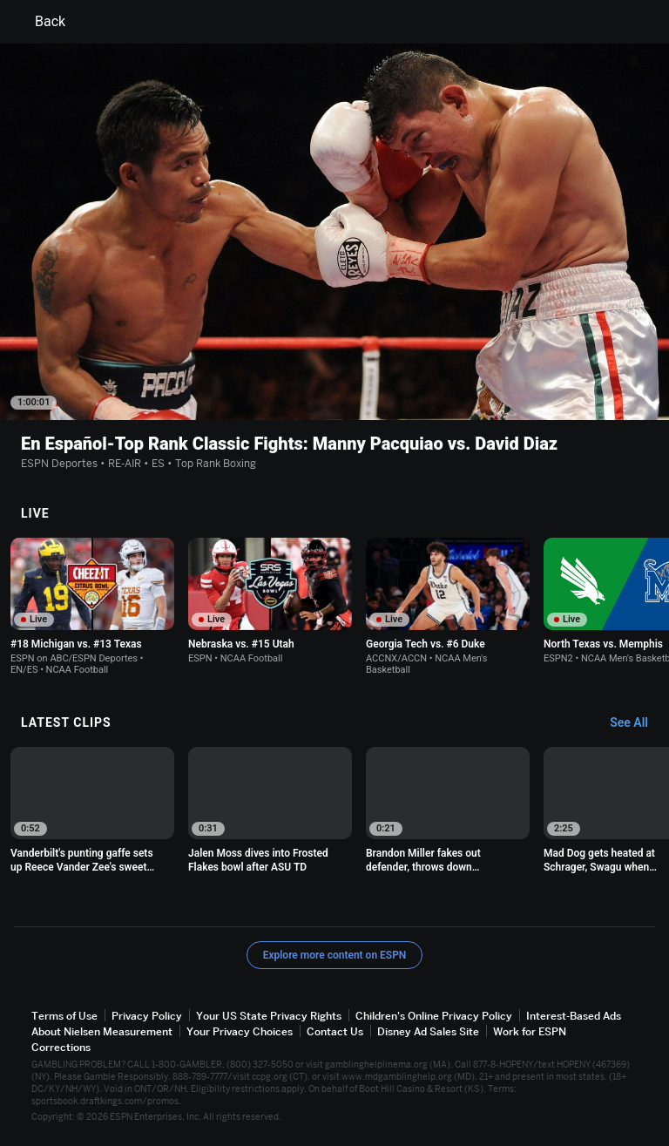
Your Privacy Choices (239, 1031)
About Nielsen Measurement (101, 1031)
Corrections (61, 1047)
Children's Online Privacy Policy (433, 1015)
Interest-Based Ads (573, 1015)
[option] (92, 606)
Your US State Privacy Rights (268, 1015)
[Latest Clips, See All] (637, 723)
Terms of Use (64, 1015)
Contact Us (335, 1031)
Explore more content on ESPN (335, 955)
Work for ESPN (529, 1031)
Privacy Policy (147, 1015)
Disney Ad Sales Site (428, 1031)
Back (39, 21)
